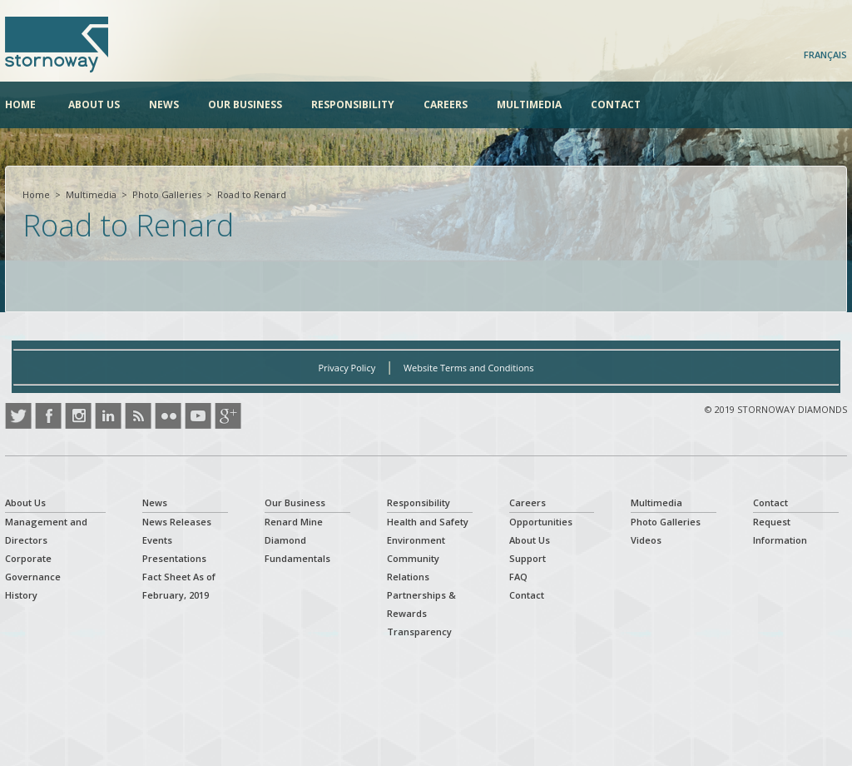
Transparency (419, 631)
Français (825, 54)
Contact (616, 104)
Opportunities (540, 521)
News (164, 104)
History (21, 595)
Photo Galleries (166, 194)
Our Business (245, 104)
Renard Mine (294, 521)
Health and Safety (427, 521)
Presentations (174, 558)
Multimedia (529, 104)
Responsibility (352, 104)
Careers (446, 104)
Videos (646, 540)
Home (20, 104)
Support (527, 558)
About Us (94, 104)
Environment (416, 540)
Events (157, 540)
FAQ (518, 576)
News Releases (176, 521)
